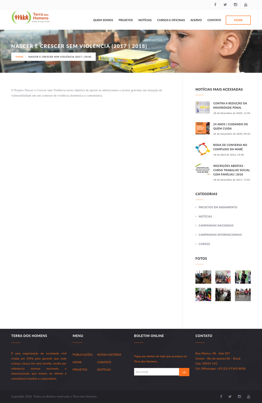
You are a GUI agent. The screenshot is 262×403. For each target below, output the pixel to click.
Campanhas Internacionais (220, 234)
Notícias (145, 20)
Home (20, 56)
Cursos (204, 244)
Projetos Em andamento (218, 207)
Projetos (126, 20)
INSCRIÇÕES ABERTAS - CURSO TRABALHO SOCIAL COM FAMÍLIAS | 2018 (231, 170)
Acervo (196, 20)
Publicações (83, 354)
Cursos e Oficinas (171, 20)
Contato (214, 20)
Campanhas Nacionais (216, 225)
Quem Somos (103, 20)
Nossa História (109, 354)
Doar (238, 20)
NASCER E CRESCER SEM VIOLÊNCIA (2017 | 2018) (59, 56)
